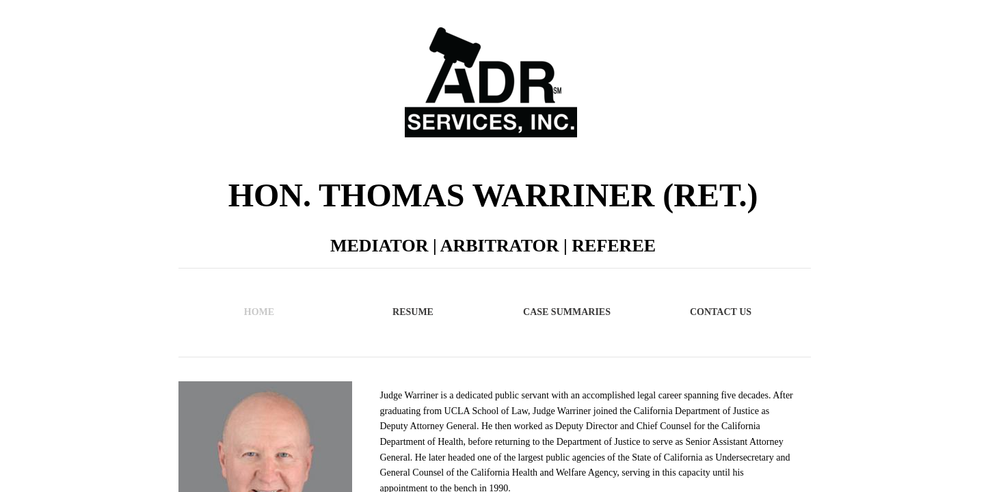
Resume (412, 312)
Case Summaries (567, 312)
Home (259, 312)
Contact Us (720, 312)
